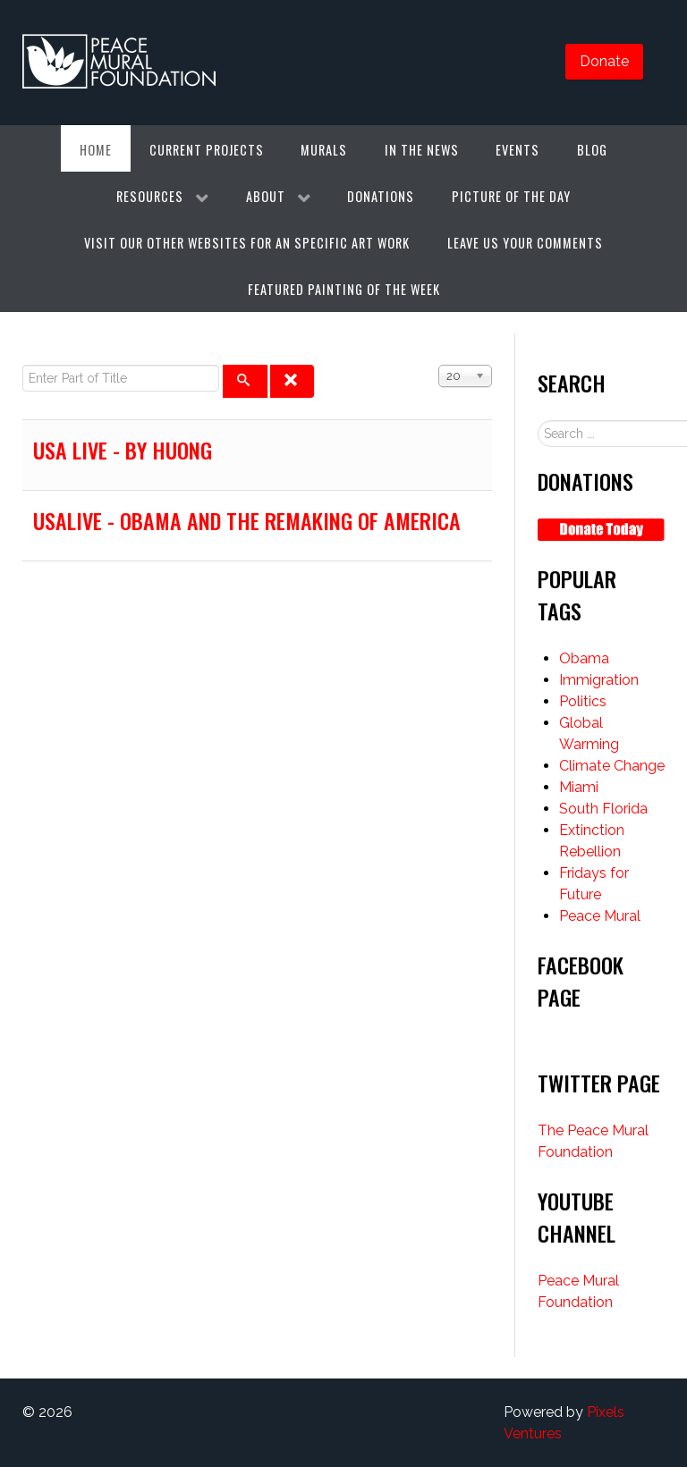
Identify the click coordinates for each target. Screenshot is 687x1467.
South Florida (603, 808)
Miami (578, 787)
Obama (584, 658)
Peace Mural (599, 915)
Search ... (538, 420)
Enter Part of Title (22, 365)
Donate (604, 61)
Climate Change (612, 765)
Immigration (599, 679)
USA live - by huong (122, 450)
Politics (582, 701)
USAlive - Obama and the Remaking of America (247, 520)
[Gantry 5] (119, 62)
